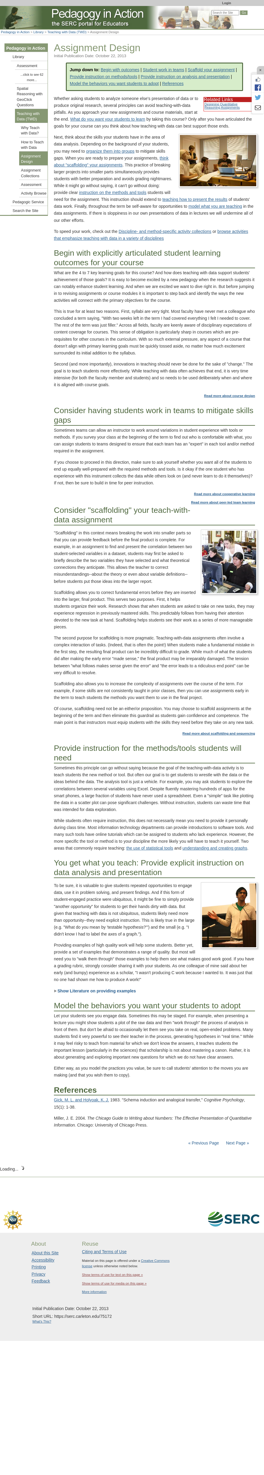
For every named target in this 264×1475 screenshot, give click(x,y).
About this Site (45, 1252)
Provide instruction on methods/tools (103, 76)
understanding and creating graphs (215, 848)
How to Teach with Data (32, 145)
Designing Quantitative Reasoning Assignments (222, 105)
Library (39, 32)
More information (94, 1292)
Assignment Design (31, 159)
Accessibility (43, 1260)
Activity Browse (33, 193)
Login (226, 3)
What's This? (41, 1321)
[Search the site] (225, 12)
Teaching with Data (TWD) (67, 32)
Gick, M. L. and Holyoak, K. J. (81, 1099)
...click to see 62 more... (31, 77)
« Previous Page (203, 1143)
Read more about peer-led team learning (223, 502)
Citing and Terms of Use (104, 1251)
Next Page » (237, 1143)
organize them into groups (110, 151)
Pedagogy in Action (15, 32)
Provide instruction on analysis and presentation (185, 76)
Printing (39, 1267)
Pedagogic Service (28, 202)
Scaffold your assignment (211, 69)
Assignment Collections (31, 173)
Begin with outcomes (120, 69)
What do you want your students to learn (107, 119)
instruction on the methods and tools (112, 192)
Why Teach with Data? (30, 130)
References (173, 83)
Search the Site (25, 211)
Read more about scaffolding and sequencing (219, 733)
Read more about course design (229, 396)
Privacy (38, 1274)
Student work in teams (163, 69)
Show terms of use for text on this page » (112, 1275)
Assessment (27, 66)
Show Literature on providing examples (95, 991)
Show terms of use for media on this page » (114, 1283)
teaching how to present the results (194, 199)
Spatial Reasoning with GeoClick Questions (30, 97)
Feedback (41, 1281)
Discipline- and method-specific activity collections (165, 231)
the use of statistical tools (149, 848)
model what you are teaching (215, 206)
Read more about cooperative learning (224, 494)
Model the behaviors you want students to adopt (114, 83)
